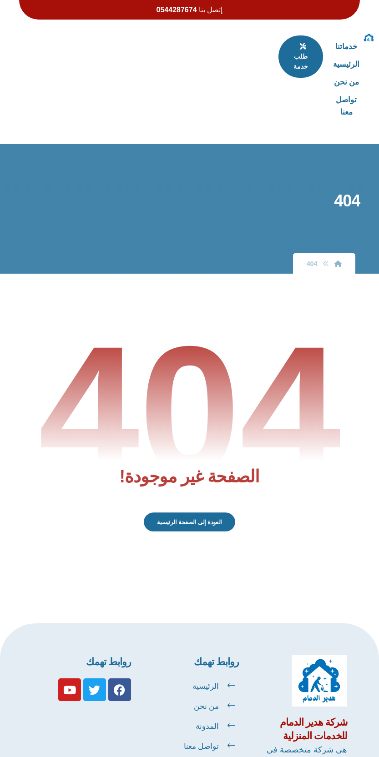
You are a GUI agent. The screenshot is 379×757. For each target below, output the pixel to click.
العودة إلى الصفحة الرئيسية (189, 458)
